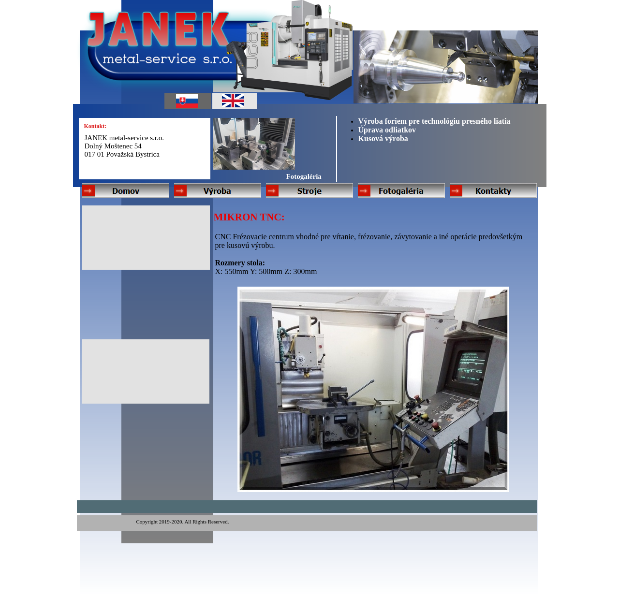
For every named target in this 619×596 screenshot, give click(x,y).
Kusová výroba (383, 138)
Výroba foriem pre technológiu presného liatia (434, 121)
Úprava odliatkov (387, 130)
